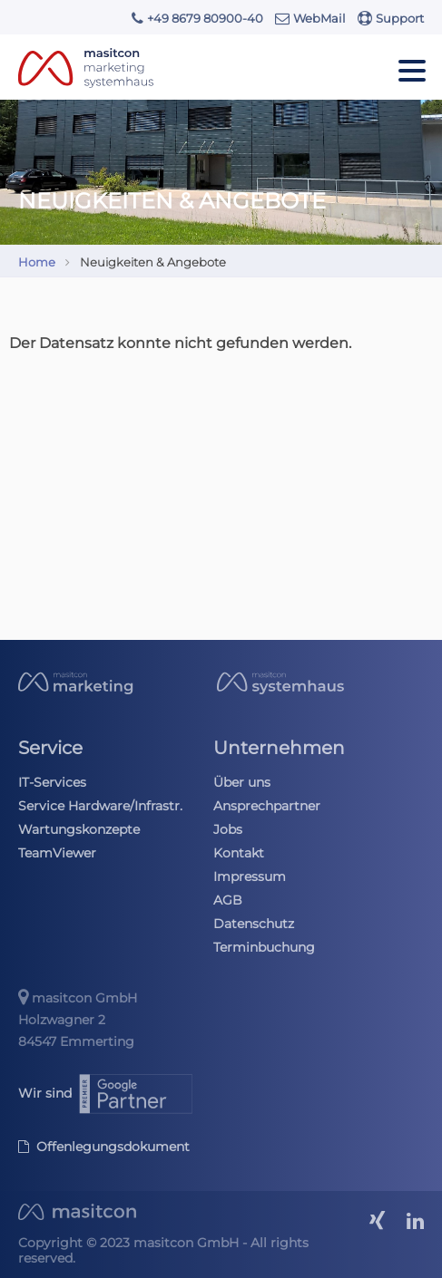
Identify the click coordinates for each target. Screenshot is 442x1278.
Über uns (241, 782)
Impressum (249, 876)
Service (50, 748)
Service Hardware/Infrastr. (100, 806)
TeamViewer (57, 853)
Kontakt (238, 853)
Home (36, 262)
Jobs (227, 829)
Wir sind (106, 1093)
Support (391, 18)
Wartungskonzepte (79, 829)
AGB (227, 900)
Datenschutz (253, 923)
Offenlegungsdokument (104, 1146)
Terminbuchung (264, 947)
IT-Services (52, 782)
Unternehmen (279, 748)
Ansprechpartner (266, 806)
